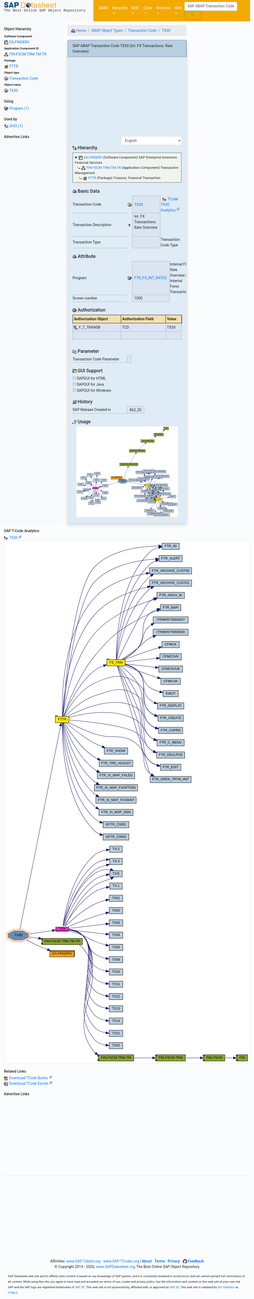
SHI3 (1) (16, 126)
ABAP (103, 8)
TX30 (13, 90)
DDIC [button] (135, 8)
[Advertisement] (32, 220)
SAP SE (80, 1287)
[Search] (210, 6)
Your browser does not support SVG (127, 471)
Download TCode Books (30, 1078)
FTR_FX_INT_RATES (150, 278)
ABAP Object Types (107, 30)
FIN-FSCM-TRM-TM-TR (27, 54)
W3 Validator (226, 1287)
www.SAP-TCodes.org (121, 1261)
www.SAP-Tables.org (83, 1261)
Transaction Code (23, 78)
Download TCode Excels (30, 1083)
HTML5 (13, 1293)
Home (78, 30)
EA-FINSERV (19, 42)
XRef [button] (178, 8)
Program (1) (19, 108)
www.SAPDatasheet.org (115, 1267)
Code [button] (148, 8)
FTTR (13, 66)
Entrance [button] (163, 8)
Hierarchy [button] (120, 8)
